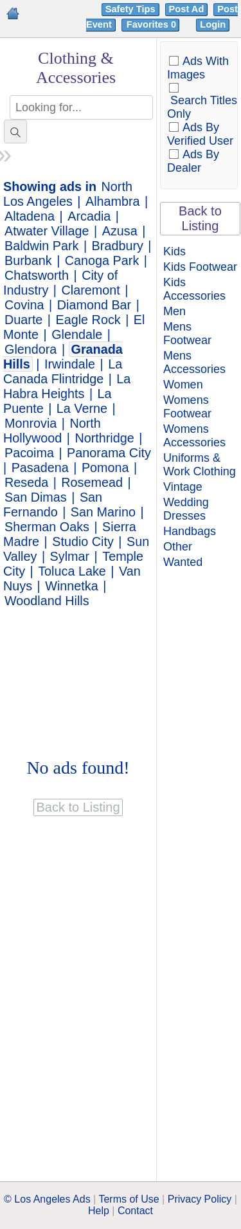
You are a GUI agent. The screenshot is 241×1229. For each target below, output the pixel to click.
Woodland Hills (46, 601)
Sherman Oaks (46, 527)
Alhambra (112, 201)
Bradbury (117, 246)
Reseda (26, 482)
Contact (135, 1210)
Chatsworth (36, 275)
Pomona (105, 467)
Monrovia (30, 423)
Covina (24, 305)
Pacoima (29, 453)
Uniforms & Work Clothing (199, 464)
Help (98, 1210)
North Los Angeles (67, 193)
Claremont (91, 290)
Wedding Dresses (186, 509)
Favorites (153, 24)
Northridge (104, 438)
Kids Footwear (200, 266)
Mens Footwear (187, 333)
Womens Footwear (187, 407)
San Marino (103, 512)
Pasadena (40, 467)
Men (174, 311)
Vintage (182, 486)
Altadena (29, 216)
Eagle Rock (88, 320)
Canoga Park (102, 260)
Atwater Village (46, 231)
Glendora (30, 349)
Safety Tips (130, 9)
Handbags (189, 531)
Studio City (83, 541)
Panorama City (109, 453)
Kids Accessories (194, 289)
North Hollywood (52, 430)
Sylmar (70, 556)
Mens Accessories (194, 362)
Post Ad (186, 9)
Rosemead (92, 482)
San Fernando (52, 504)
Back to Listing (200, 218)
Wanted (182, 562)
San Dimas (35, 497)
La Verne (82, 408)
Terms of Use (128, 1199)
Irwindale (69, 364)
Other (177, 546)
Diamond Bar (94, 305)
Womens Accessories (194, 436)
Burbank (28, 260)
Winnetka (71, 586)
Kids (174, 251)
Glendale (76, 334)
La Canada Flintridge (62, 371)
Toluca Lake (72, 571)
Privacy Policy (200, 1199)
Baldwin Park (41, 246)
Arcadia (89, 216)
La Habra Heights (66, 386)
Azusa (120, 231)
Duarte (23, 320)
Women (183, 384)
